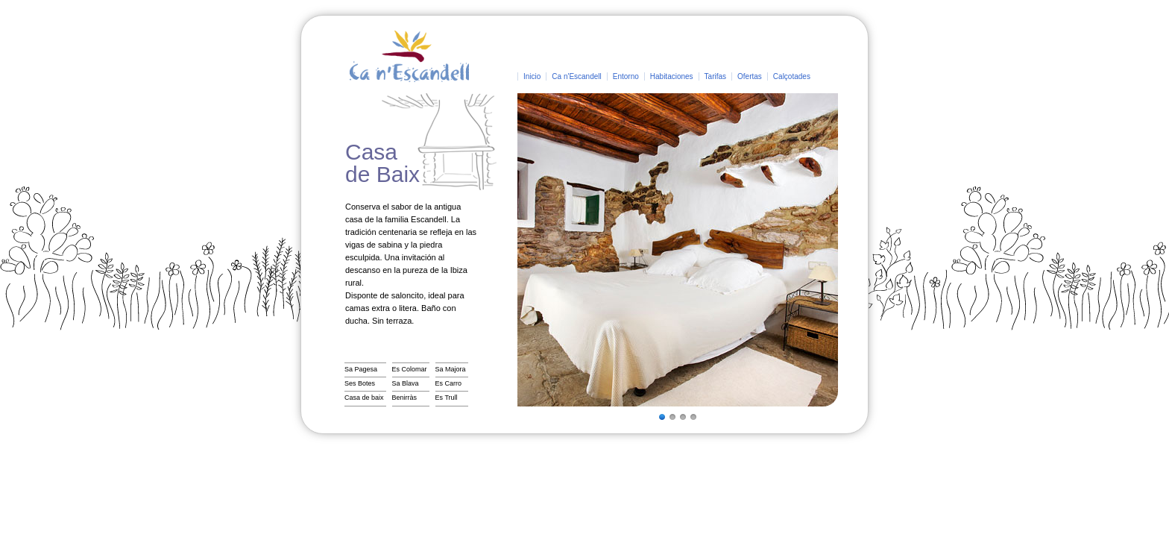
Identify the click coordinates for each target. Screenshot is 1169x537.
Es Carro (448, 383)
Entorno (626, 76)
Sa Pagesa (360, 369)
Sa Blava (405, 383)
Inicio (532, 76)
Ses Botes (359, 383)
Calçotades (791, 76)
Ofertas (749, 76)
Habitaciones (671, 76)
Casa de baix (364, 397)
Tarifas (715, 76)
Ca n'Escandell (576, 76)
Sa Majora (450, 369)
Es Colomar (409, 369)
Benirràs (405, 397)
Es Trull (446, 397)
